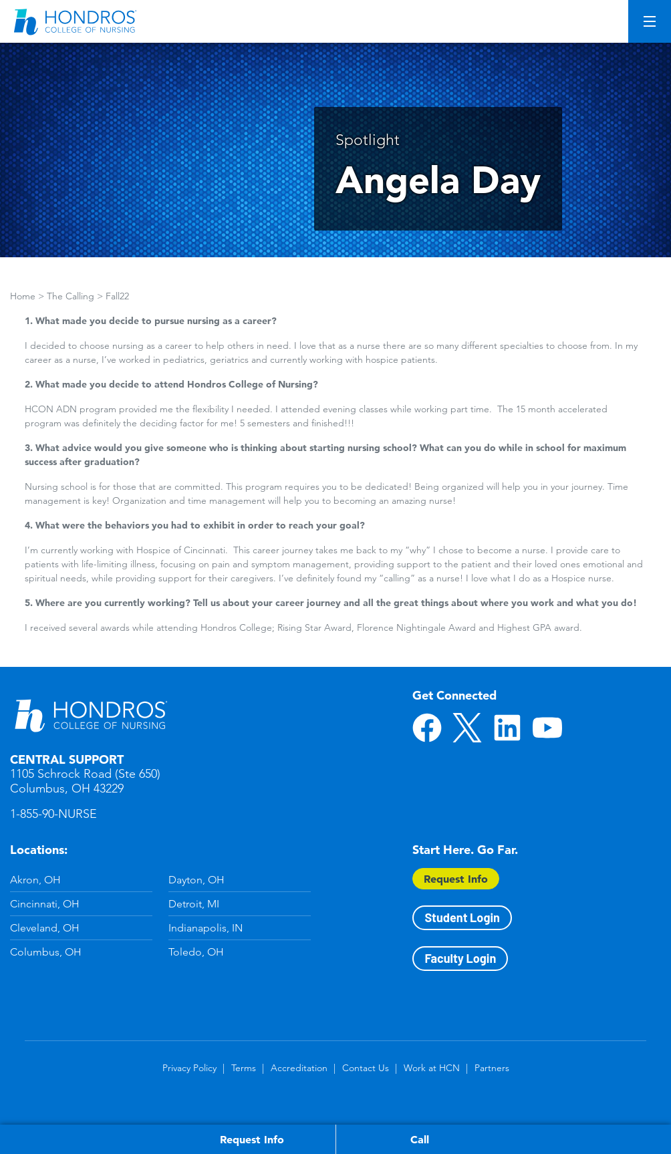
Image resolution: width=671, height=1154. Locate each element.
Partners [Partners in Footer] (492, 1068)
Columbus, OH (46, 952)
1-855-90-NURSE (53, 814)
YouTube (547, 727)
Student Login (461, 917)
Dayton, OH (196, 879)
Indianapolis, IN (205, 927)
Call (419, 1139)
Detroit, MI (193, 903)
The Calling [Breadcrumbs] (70, 296)
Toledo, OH (196, 952)
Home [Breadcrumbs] (22, 296)
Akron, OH (35, 879)
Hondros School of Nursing (90, 715)
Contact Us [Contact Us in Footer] (365, 1068)
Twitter (467, 727)
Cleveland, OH (45, 927)
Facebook (427, 727)
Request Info (456, 878)
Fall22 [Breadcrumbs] (117, 296)
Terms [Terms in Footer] (243, 1068)
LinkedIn (507, 727)
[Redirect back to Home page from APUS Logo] (77, 21)
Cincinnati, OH (45, 903)
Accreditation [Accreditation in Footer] (299, 1068)
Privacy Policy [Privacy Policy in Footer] (189, 1068)
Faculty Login (460, 958)
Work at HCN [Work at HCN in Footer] (432, 1068)
